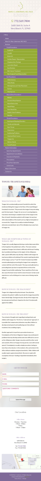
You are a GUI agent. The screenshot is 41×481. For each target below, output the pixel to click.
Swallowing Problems (13, 133)
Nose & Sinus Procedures (14, 94)
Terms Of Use (17, 478)
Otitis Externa (11, 80)
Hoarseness (10, 130)
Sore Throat (10, 127)
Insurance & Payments (13, 157)
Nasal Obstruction (12, 103)
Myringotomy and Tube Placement (17, 86)
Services (7, 44)
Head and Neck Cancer (14, 136)
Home (7, 38)
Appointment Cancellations (14, 154)
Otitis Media (11, 83)
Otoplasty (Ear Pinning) (14, 62)
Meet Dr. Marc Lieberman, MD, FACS (15, 41)
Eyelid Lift (10, 50)
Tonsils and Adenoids (13, 124)
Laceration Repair (12, 65)
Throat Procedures (12, 118)
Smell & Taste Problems (14, 112)
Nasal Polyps (11, 106)
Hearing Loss (11, 91)
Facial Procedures (12, 47)
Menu (6, 35)
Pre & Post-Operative (13, 162)
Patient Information (11, 148)
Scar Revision (11, 68)
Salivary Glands (11, 142)
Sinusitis (9, 115)
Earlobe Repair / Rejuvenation (16, 59)
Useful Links (10, 165)
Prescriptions (10, 159)
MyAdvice (27, 476)
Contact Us (8, 171)
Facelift (9, 53)
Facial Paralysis (11, 145)
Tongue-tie (10, 139)
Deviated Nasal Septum (14, 100)
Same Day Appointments (14, 151)
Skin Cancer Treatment (14, 71)
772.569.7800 (22, 446)
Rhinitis (9, 97)
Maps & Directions (10, 168)
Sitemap (24, 478)
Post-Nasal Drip (11, 109)
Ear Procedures (11, 77)
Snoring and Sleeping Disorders (16, 121)
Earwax (9, 89)
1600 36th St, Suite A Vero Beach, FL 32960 (20, 27)
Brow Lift (10, 56)
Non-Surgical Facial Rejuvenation (16, 74)
